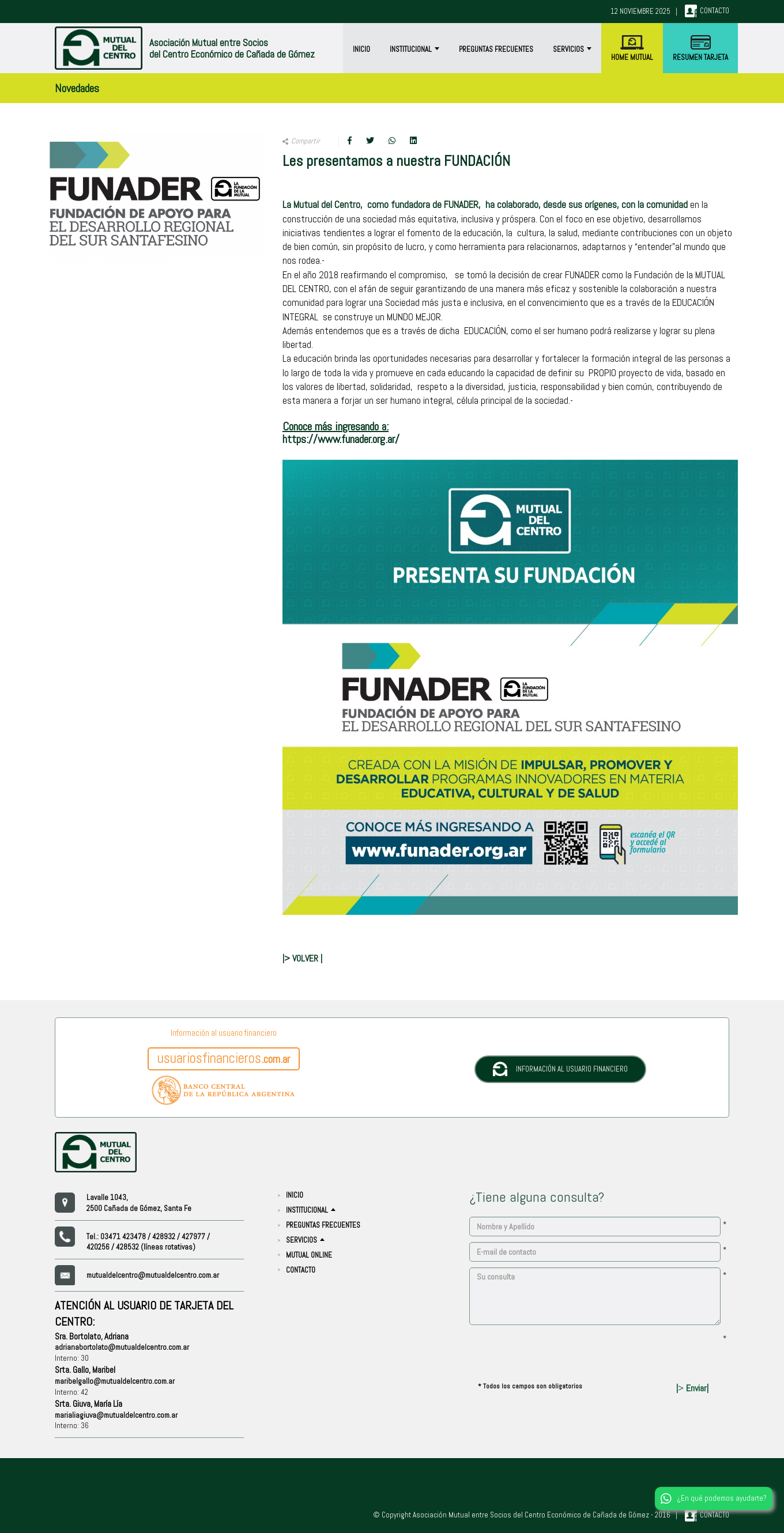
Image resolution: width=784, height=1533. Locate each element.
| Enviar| (692, 1388)
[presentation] (556, 1353)
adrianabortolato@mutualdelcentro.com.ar (122, 1347)
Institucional (414, 49)
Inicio (361, 49)
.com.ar (223, 1058)
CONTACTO (300, 1270)
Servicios (572, 49)
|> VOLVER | (302, 958)
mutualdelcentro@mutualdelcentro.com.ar (152, 1275)
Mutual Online (309, 1255)
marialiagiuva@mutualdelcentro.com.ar (116, 1415)
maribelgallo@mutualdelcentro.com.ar (115, 1381)
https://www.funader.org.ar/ (340, 438)
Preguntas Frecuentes (496, 49)
